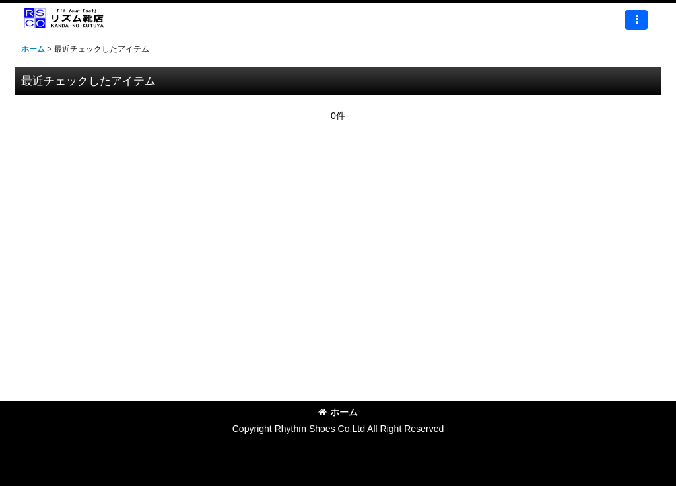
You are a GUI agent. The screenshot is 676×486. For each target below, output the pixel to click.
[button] (636, 20)
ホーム (338, 412)
